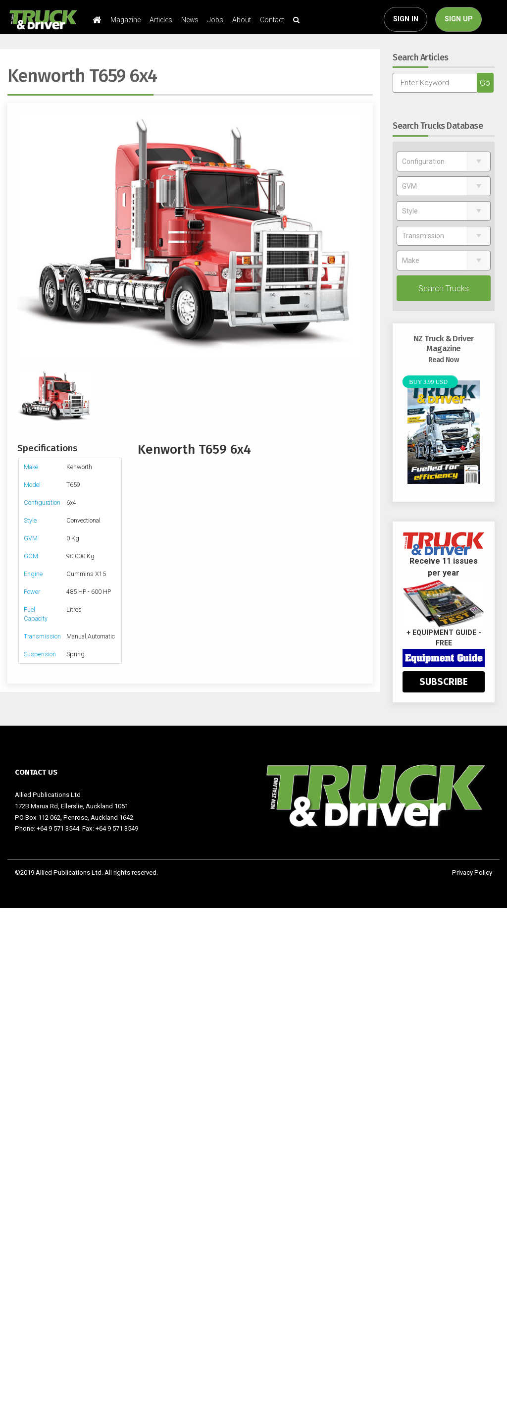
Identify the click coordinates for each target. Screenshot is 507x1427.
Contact (272, 20)
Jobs (215, 20)
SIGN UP (459, 19)
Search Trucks (443, 288)
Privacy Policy (472, 872)
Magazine (125, 20)
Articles (161, 20)
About (241, 20)
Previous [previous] (22, 235)
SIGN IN (405, 19)
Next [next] (358, 235)
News (190, 20)
